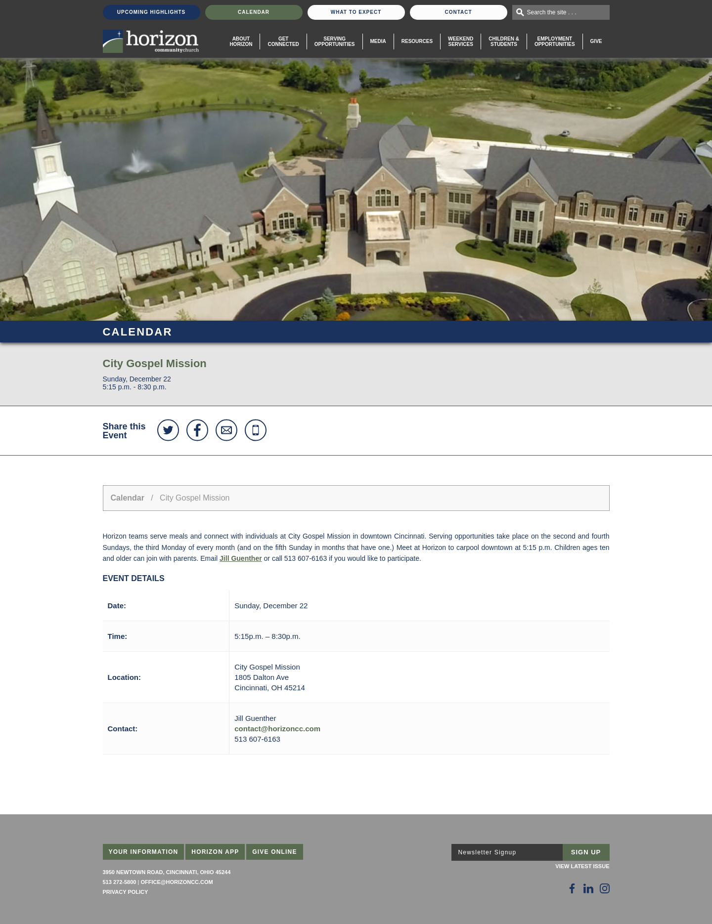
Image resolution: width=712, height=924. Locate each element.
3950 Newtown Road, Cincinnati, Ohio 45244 (167, 872)
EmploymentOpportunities (554, 41)
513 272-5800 (119, 882)
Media (378, 41)
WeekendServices (460, 41)
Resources (417, 41)
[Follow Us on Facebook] (572, 888)
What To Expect (356, 12)
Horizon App (215, 851)
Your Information (143, 851)
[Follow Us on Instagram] (605, 888)
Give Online (274, 851)
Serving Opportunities (334, 41)
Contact (458, 12)
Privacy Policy (125, 892)
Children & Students (504, 41)
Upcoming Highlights (151, 12)
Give (596, 41)
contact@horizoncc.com (277, 728)
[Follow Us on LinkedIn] (588, 888)
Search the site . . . (552, 12)
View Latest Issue (582, 866)
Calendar (253, 12)
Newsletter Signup (487, 852)
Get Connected (283, 41)
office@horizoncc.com (176, 882)
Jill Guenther (241, 558)
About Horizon (240, 41)
